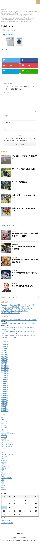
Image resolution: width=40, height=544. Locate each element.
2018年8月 (5, 401)
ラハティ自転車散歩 (19, 182)
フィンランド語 (6, 446)
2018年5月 (5, 407)
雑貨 (2, 487)
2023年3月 (5, 350)
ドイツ (3, 439)
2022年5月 (5, 358)
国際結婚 (4, 462)
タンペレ (4, 435)
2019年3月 (5, 389)
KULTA (20, 533)
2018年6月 (5, 405)
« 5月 (3, 517)
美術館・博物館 (6, 478)
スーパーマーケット (8, 433)
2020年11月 (5, 368)
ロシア (3, 452)
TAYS (3, 419)
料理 (2, 470)
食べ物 (3, 489)
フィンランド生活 (7, 444)
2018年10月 (5, 397)
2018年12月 (5, 393)
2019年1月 (5, 391)
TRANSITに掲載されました (22, 286)
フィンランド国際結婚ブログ (20, 537)
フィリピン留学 (6, 442)
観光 (2, 484)
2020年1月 (5, 377)
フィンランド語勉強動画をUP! (23, 169)
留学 (2, 476)
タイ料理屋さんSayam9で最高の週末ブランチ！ (17, 309)
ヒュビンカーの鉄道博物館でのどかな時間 (15, 307)
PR (2, 418)
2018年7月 (5, 403)
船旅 (2, 482)
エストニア (5, 423)
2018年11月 (5, 395)
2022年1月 (5, 362)
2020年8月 (5, 372)
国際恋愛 (4, 460)
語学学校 (4, 485)
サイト (6, 129)
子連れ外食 (5, 466)
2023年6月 (5, 346)
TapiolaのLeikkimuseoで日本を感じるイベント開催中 (19, 305)
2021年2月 (5, 364)
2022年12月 (5, 352)
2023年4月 (5, 348)
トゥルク (4, 437)
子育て (3, 464)
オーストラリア (6, 427)
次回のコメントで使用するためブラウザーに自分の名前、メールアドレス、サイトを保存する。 (19, 139)
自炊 (2, 480)
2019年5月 (5, 385)
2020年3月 (5, 374)
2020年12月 (5, 366)
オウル (3, 425)
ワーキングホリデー (8, 454)
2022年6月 (5, 356)
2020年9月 (5, 370)
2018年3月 (5, 411)
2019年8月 (5, 381)
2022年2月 (5, 360)
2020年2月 (5, 375)
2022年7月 (5, 354)
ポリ (2, 450)
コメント (7, 92)
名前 (6, 116)
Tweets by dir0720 (7, 225)
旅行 (2, 472)
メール (7, 122)
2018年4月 (5, 409)
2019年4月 (5, 387)
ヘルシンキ (5, 448)
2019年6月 (5, 383)
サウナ (3, 431)
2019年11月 (5, 379)
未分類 (3, 474)
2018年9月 (5, 399)
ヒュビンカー (5, 441)
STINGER (34, 540)
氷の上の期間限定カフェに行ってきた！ (14, 311)
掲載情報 (4, 468)
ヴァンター (5, 456)
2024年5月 (5, 344)
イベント (4, 421)
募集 (2, 458)
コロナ (3, 429)
